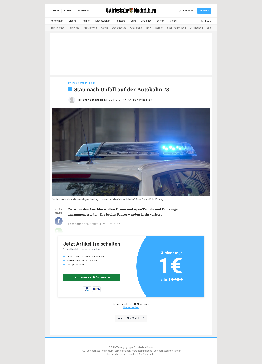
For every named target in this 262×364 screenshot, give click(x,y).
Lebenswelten (102, 21)
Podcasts (120, 21)
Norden (159, 28)
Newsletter (83, 10)
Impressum (107, 351)
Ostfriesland (196, 28)
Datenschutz (93, 351)
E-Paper (68, 10)
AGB (83, 351)
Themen (85, 21)
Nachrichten (57, 21)
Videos (72, 21)
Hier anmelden (131, 307)
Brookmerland (119, 28)
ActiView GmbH (147, 354)
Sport (210, 28)
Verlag (173, 21)
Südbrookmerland (176, 28)
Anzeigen (146, 21)
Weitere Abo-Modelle (131, 318)
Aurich (104, 28)
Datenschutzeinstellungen (167, 351)
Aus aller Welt (90, 28)
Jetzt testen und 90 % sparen (92, 277)
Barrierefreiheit (123, 351)
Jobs (133, 21)
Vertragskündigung (142, 351)
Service (161, 21)
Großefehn (136, 28)
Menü (54, 11)
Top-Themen (57, 28)
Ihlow (148, 28)
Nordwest (74, 28)
